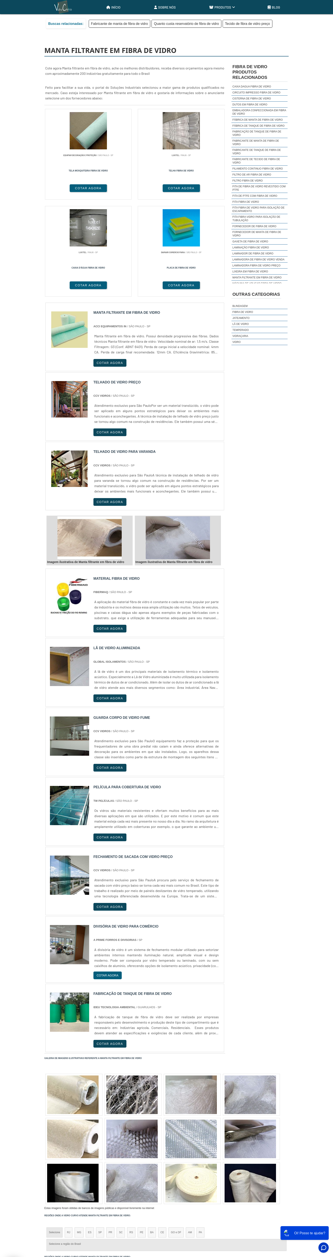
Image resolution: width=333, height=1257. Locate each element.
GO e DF (176, 1136)
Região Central (57, 1177)
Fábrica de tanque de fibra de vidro (258, 125)
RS (131, 1136)
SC (121, 1136)
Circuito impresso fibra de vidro (256, 92)
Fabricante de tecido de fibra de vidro (256, 161)
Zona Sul (118, 1177)
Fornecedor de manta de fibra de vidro (256, 234)
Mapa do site (276, 1222)
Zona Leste (136, 1177)
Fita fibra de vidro (245, 201)
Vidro (236, 342)
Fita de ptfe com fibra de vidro (254, 195)
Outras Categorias (256, 294)
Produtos (222, 7)
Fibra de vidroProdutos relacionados (249, 72)
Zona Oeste (99, 1177)
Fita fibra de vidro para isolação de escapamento (258, 209)
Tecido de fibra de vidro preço (247, 24)
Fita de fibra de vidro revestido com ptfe (259, 188)
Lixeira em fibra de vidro (250, 271)
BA (152, 1136)
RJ (68, 1136)
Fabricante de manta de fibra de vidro (119, 24)
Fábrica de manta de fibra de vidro (257, 119)
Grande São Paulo (160, 1177)
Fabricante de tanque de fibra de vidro (256, 152)
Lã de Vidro (240, 324)
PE (141, 1136)
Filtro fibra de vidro (247, 180)
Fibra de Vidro (242, 312)
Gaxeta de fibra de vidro (250, 241)
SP (100, 1136)
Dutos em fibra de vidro (249, 104)
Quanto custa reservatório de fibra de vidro (186, 24)
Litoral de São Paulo (189, 1177)
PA (200, 1136)
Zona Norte (79, 1177)
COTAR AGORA (67, 188)
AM (190, 1136)
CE (162, 1136)
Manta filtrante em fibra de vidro (257, 277)
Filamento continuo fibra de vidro (257, 168)
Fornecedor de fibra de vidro (254, 226)
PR (110, 1136)
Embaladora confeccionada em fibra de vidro (259, 112)
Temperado (240, 330)
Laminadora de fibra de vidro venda (258, 259)
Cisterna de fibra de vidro (251, 98)
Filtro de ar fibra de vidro (251, 174)
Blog (274, 7)
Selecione (54, 1136)
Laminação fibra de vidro (250, 247)
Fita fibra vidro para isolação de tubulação (256, 218)
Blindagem (240, 306)
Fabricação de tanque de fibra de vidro (256, 133)
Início (113, 7)
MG (79, 1136)
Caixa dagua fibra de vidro (251, 86)
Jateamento (241, 318)
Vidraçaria (240, 336)
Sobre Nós (165, 7)
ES (90, 1136)
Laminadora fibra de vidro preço (256, 265)
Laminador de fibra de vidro (252, 253)
